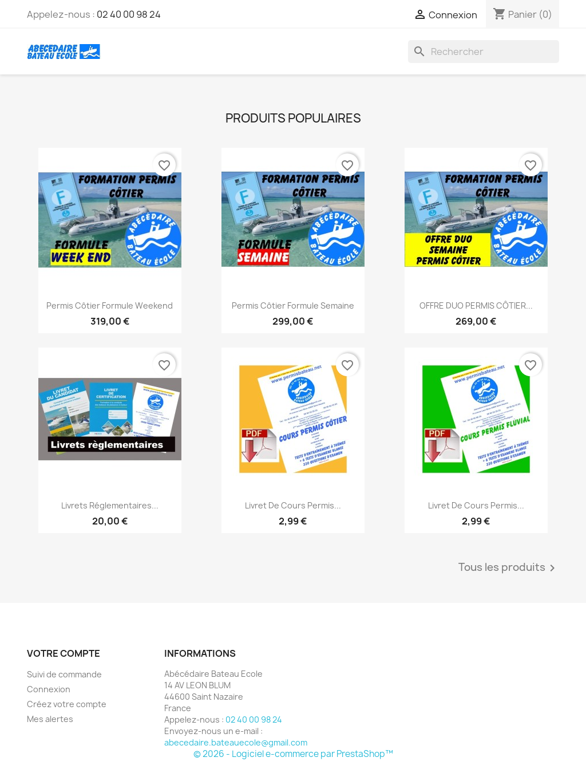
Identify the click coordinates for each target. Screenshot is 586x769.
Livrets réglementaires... (110, 505)
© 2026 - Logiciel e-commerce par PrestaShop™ (293, 754)
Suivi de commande (64, 674)
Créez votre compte (66, 704)
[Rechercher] (483, 51)
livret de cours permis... (293, 505)
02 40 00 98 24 (129, 14)
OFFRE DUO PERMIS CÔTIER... (476, 305)
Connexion (48, 689)
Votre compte (63, 653)
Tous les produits (508, 568)
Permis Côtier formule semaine (293, 305)
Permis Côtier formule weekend (109, 305)
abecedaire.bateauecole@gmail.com (235, 742)
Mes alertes (50, 718)
